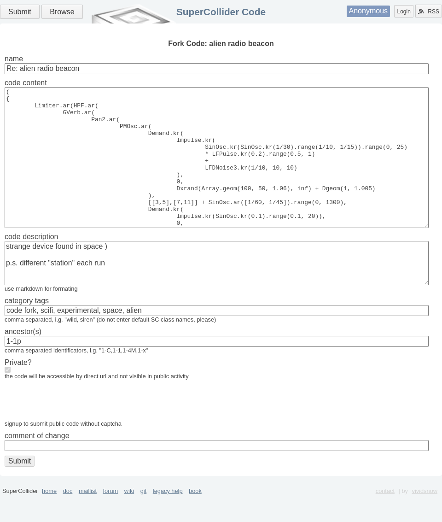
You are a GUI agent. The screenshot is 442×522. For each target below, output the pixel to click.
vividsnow (424, 518)
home (49, 518)
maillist (88, 518)
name (14, 59)
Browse (62, 12)
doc (68, 518)
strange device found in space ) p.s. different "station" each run (217, 291)
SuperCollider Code (221, 11)
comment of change (37, 463)
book (195, 518)
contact (385, 518)
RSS (428, 11)
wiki (129, 518)
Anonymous (368, 11)
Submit (19, 12)
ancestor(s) (23, 359)
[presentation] (75, 430)
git (143, 518)
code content (26, 83)
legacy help (168, 518)
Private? (18, 390)
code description (31, 264)
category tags (27, 328)
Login (403, 11)
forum (110, 518)
